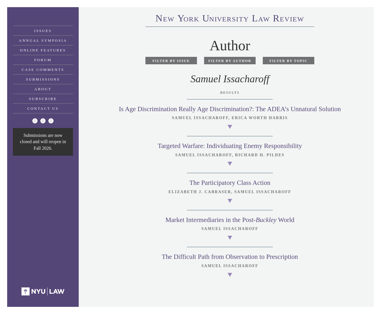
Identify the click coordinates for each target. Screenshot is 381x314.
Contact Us (43, 108)
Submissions (43, 79)
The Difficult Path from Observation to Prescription (230, 256)
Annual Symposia (43, 40)
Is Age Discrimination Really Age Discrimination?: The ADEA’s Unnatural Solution (230, 109)
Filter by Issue (171, 61)
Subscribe (43, 99)
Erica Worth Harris (260, 118)
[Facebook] (43, 120)
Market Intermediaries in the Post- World (230, 219)
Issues (43, 31)
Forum (43, 60)
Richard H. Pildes (260, 155)
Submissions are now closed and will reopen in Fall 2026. (43, 142)
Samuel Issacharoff (200, 118)
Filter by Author (229, 61)
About (43, 89)
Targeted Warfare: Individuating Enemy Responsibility (230, 145)
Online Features (43, 50)
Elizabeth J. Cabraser (200, 192)
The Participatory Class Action (230, 182)
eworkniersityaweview (229, 19)
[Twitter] (34, 120)
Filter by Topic (288, 61)
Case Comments (42, 69)
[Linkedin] (51, 120)
